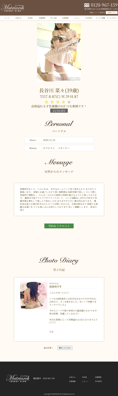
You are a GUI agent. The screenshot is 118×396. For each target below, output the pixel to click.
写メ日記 (54, 18)
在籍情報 (42, 18)
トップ (6, 18)
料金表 (30, 18)
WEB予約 (88, 18)
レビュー (77, 18)
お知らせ (18, 18)
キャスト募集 (100, 18)
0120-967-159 (104, 5)
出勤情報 (65, 18)
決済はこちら (112, 12)
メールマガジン (112, 18)
